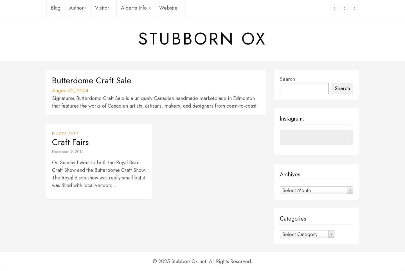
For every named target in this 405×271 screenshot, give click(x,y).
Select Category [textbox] (300, 234)
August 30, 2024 (70, 90)
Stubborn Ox (202, 38)
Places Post (65, 133)
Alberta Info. (135, 8)
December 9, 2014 (68, 151)
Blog (55, 8)
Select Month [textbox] (296, 190)
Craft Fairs (70, 142)
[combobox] (316, 190)
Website (169, 8)
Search (287, 79)
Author (77, 8)
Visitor (103, 8)
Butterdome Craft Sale (91, 80)
